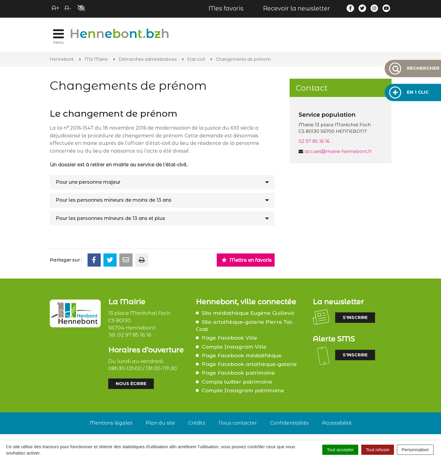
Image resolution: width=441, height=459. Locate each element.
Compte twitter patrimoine (237, 382)
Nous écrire (131, 383)
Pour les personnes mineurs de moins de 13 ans (113, 200)
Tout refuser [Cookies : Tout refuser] (377, 449)
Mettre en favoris (246, 260)
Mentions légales (111, 423)
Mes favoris (225, 8)
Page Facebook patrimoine (238, 373)
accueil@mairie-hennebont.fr (338, 151)
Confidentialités (289, 423)
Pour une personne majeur (88, 182)
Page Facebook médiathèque (242, 355)
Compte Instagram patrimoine (243, 390)
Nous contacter (238, 423)
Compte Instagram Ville (234, 347)
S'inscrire (355, 317)
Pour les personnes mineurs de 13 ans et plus (110, 218)
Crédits (196, 423)
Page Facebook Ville (229, 338)
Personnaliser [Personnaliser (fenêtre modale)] (415, 449)
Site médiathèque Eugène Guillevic (248, 313)
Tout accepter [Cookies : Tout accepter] (340, 449)
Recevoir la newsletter (296, 8)
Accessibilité (337, 423)
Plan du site (160, 423)
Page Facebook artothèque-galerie (249, 364)
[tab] (162, 182)
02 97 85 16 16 (314, 141)
